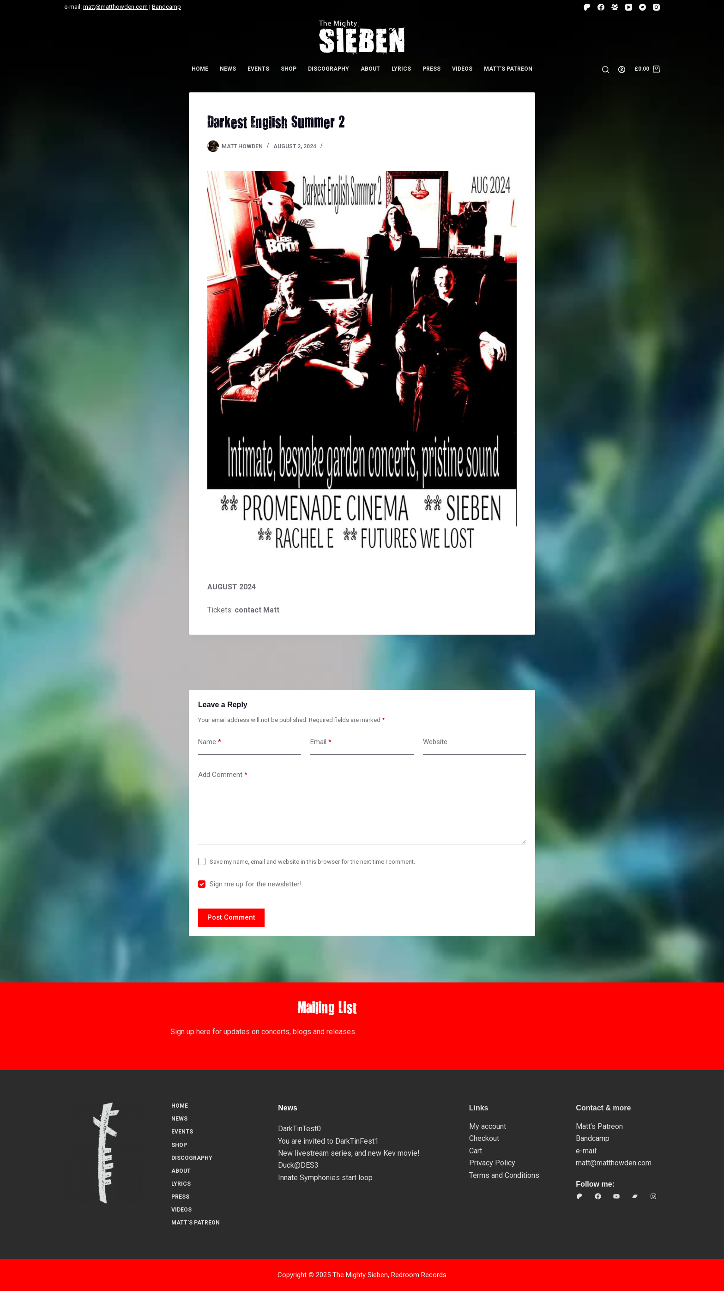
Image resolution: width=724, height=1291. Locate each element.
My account (487, 1126)
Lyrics (401, 69)
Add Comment (222, 775)
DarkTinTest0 (299, 1128)
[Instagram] (656, 7)
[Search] (605, 69)
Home (200, 69)
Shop (288, 69)
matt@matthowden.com (115, 6)
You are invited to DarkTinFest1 (328, 1141)
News (228, 69)
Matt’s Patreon (508, 69)
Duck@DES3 (298, 1165)
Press (431, 69)
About (370, 69)
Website (435, 742)
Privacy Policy (492, 1162)
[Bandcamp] (642, 7)
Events (258, 69)
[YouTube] (628, 7)
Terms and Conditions (504, 1175)
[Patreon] (587, 7)
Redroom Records (418, 1275)
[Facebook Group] (614, 7)
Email (321, 742)
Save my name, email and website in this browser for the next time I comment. (312, 861)
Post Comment (231, 917)
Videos (462, 69)
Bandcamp (166, 6)
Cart (475, 1150)
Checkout (484, 1138)
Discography (328, 69)
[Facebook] (600, 7)
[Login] (621, 69)
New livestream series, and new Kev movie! (349, 1153)
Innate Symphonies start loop (325, 1177)
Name (209, 742)
